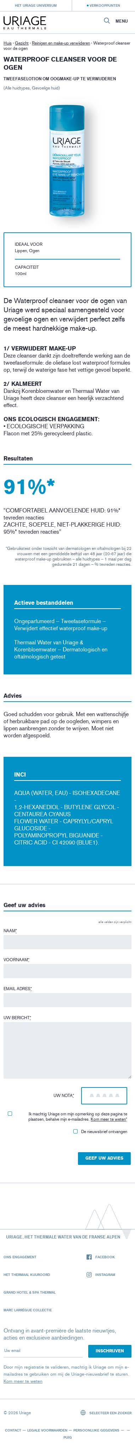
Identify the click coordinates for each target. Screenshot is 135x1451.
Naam (10, 930)
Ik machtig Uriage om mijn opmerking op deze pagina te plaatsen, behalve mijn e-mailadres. (67, 1117)
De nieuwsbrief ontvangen (100, 1131)
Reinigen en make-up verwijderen (61, 43)
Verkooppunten (105, 5)
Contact (13, 1430)
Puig (67, 1437)
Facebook (100, 1257)
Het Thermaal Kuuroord (27, 1274)
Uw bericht (17, 1017)
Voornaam (16, 959)
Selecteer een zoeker (106, 1412)
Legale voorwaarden (47, 1430)
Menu (122, 21)
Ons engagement (20, 1257)
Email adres (18, 988)
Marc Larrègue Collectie (28, 1310)
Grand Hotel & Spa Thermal (30, 1292)
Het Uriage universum (36, 5)
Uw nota (64, 1095)
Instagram (100, 1274)
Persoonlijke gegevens (96, 1430)
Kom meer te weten (108, 1119)
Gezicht (22, 43)
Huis (8, 43)
